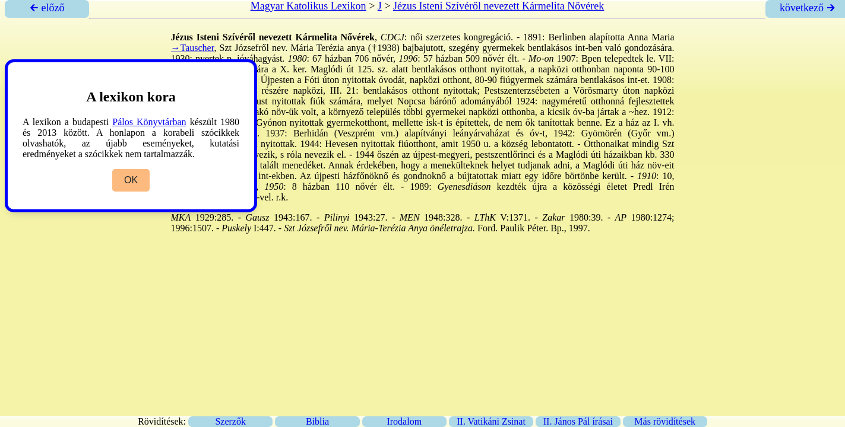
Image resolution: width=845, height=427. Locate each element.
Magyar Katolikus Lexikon (308, 6)
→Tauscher (192, 48)
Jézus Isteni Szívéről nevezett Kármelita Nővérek (498, 6)
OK (131, 180)
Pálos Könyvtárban (149, 122)
